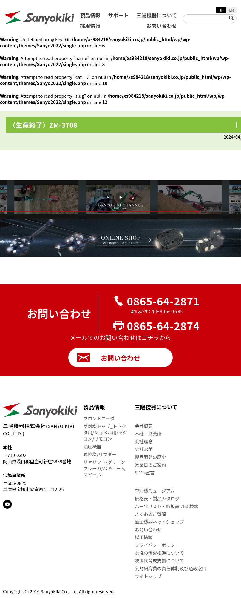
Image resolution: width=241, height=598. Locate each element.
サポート (118, 15)
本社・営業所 (148, 434)
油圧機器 (92, 446)
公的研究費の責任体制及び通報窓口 (170, 568)
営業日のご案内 (150, 465)
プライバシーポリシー (157, 545)
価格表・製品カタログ (157, 498)
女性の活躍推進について (159, 553)
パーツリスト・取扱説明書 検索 (166, 506)
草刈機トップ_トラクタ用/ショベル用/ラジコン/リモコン (105, 432)
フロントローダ (99, 418)
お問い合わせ (161, 25)
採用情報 (90, 25)
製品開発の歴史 (150, 457)
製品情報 (90, 15)
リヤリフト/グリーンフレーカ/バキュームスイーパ (104, 468)
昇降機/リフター (99, 454)
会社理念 (144, 441)
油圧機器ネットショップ (159, 522)
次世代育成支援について (159, 560)
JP (221, 10)
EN (231, 10)
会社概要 (144, 426)
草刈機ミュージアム (155, 491)
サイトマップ (148, 576)
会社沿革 (144, 449)
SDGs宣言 (145, 472)
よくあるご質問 (150, 514)
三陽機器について (156, 15)
